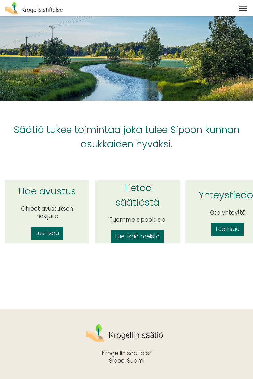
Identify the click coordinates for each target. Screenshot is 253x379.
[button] (243, 8)
